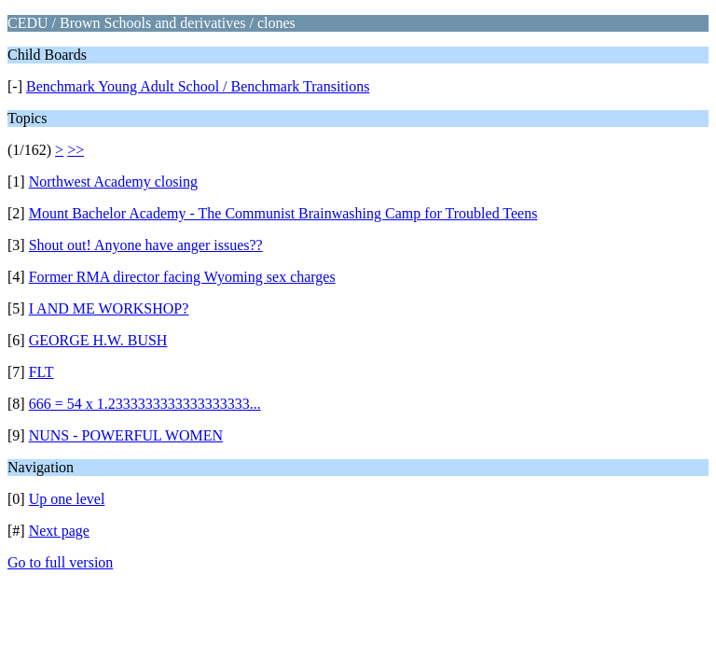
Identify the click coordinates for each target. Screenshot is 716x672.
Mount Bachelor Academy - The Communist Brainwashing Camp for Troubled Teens (283, 213)
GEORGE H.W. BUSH (98, 340)
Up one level (67, 499)
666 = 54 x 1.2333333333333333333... (145, 404)
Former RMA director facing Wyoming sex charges (182, 277)
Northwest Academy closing (113, 181)
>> (75, 150)
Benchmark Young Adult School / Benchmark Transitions (197, 86)
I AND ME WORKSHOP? (109, 308)
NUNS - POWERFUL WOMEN (126, 435)
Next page (59, 531)
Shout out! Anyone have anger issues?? (146, 245)
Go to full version (60, 562)
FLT (41, 372)
